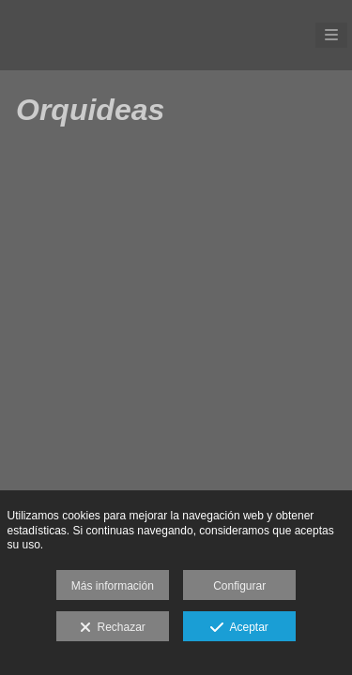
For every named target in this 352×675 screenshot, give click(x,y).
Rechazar (112, 628)
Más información (112, 585)
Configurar (239, 585)
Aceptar (239, 628)
